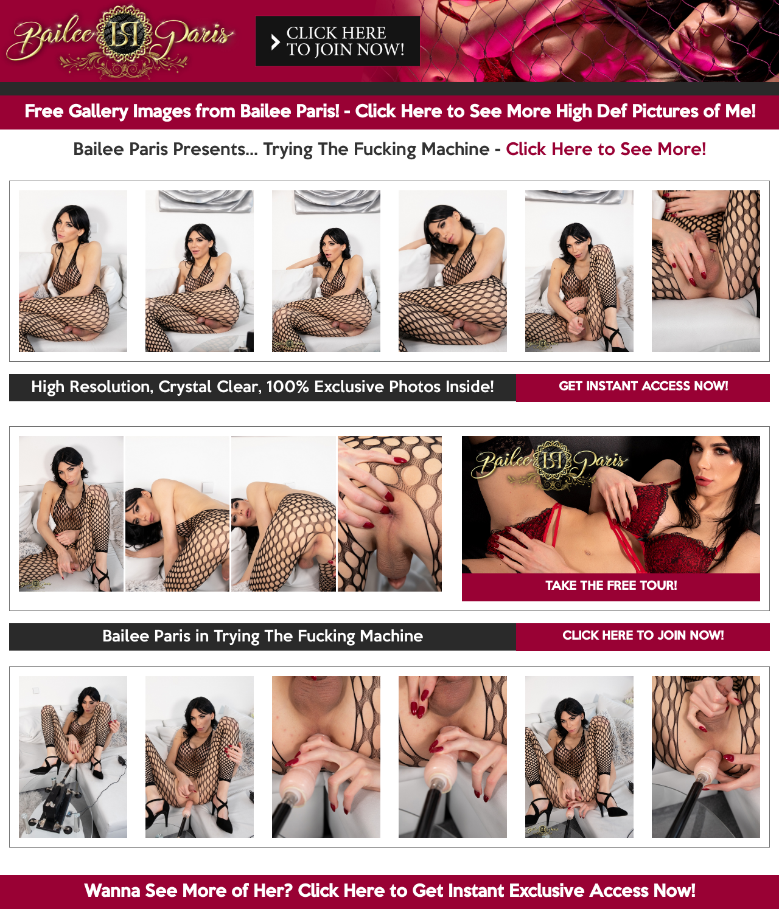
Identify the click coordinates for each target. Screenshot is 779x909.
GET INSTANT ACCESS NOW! (643, 387)
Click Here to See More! (606, 150)
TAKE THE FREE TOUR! (611, 586)
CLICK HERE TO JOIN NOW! (643, 636)
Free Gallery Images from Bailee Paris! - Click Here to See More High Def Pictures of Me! (389, 112)
